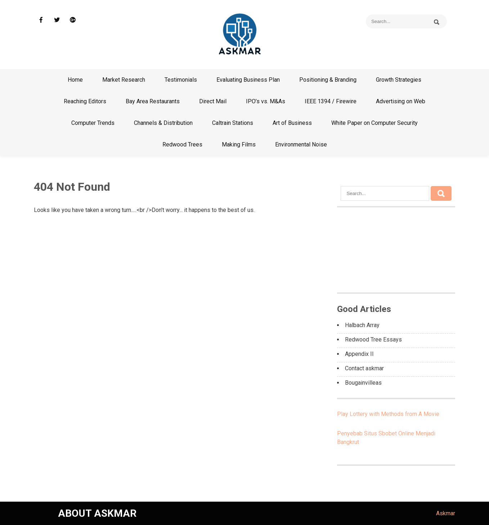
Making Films (239, 144)
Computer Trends (93, 122)
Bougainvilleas (363, 382)
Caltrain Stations (232, 122)
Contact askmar (364, 368)
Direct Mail (212, 101)
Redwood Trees (182, 144)
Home (75, 79)
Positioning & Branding (327, 79)
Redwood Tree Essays (373, 339)
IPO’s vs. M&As (265, 101)
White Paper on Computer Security (374, 122)
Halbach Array (362, 325)
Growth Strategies (398, 79)
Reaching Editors (85, 101)
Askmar (445, 513)
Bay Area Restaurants (153, 101)
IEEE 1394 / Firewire (330, 101)
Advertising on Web (400, 101)
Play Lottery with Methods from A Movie (388, 414)
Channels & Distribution (163, 122)
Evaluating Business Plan (248, 79)
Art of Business (292, 122)
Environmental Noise (301, 144)
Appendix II (359, 353)
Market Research (123, 79)
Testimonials (181, 79)
